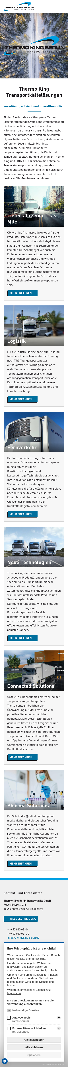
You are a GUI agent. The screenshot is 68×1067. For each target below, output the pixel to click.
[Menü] (61, 6)
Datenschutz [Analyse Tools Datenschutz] (21, 1021)
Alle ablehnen (34, 1047)
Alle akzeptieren (34, 1039)
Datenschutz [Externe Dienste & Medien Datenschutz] (21, 1032)
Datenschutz (43, 989)
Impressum (14, 993)
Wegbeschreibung (23, 918)
